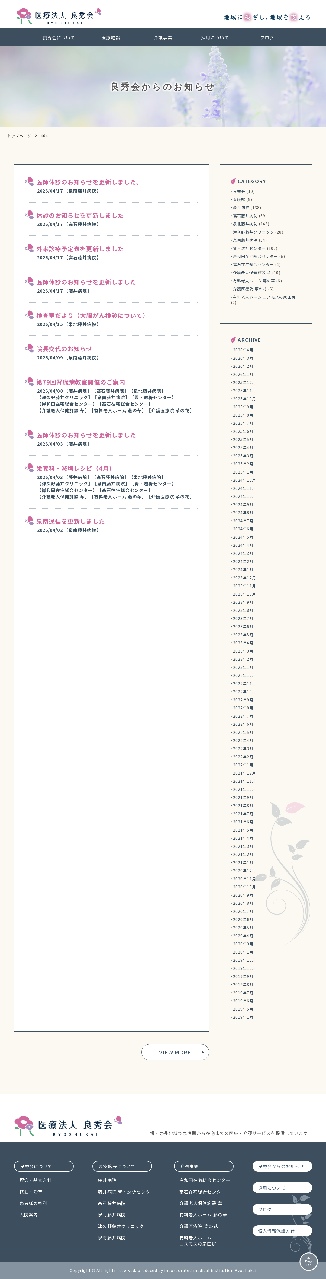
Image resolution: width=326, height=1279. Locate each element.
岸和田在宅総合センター (255, 256)
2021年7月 (243, 813)
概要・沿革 (31, 1192)
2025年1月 (243, 472)
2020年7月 (243, 911)
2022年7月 (243, 716)
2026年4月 (243, 350)
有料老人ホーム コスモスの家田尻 (264, 297)
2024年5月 (243, 537)
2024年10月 (244, 496)
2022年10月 (244, 691)
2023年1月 (243, 667)
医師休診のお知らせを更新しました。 (89, 181)
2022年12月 (244, 675)
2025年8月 (243, 415)
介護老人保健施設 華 (252, 272)
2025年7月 (243, 423)
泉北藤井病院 (245, 223)
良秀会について (59, 37)
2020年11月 (244, 878)
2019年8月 (243, 984)
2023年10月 (244, 594)
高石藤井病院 (245, 215)
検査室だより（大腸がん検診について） (92, 315)
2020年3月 (243, 944)
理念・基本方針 (36, 1180)
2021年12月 (244, 773)
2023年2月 (243, 659)
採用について (215, 37)
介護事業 (163, 37)
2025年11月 (244, 390)
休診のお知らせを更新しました (80, 215)
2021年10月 (244, 789)
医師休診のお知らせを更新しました (86, 281)
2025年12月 (244, 382)
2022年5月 (243, 732)
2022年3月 (243, 748)
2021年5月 (243, 830)
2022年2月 (243, 756)
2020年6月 (243, 919)
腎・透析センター (249, 248)
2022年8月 (243, 708)
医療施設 (111, 37)
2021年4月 (243, 838)
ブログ (267, 37)
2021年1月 (243, 862)
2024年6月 (243, 529)
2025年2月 (243, 463)
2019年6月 (243, 1000)
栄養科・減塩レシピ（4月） (75, 468)
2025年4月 (243, 447)
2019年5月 (243, 1009)
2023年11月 (244, 586)
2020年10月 (244, 887)
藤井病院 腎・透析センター (126, 1192)
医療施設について (116, 1166)
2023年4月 (243, 642)
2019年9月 (243, 976)
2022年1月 (243, 765)
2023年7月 (243, 618)
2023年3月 (243, 651)
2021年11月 (244, 781)
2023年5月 (243, 634)
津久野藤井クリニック (253, 232)
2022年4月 (243, 740)
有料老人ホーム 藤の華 (254, 280)
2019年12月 (244, 960)
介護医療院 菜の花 (250, 289)
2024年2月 (243, 561)
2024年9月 (243, 504)
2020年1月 (243, 952)
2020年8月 (243, 903)
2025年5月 (243, 439)
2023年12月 (244, 577)
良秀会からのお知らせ (281, 1166)
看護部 (239, 199)
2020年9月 (243, 895)
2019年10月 (244, 968)
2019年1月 (243, 1017)
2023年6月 (243, 626)
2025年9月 (243, 407)
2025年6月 (243, 431)
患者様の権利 (33, 1203)
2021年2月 (243, 854)
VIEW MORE (175, 1052)
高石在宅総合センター (253, 264)
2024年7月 (243, 520)
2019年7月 (243, 992)
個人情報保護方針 (276, 1230)
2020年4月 (243, 935)
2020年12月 (244, 870)
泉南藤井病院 (245, 240)
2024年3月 (243, 553)
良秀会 (239, 191)
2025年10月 (244, 398)
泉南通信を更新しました (70, 521)
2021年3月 (243, 846)
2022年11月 (244, 683)
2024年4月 (243, 545)
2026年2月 (243, 366)
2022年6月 (243, 724)
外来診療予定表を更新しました (80, 248)
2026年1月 (243, 374)
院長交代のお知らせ (64, 348)
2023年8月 (243, 610)
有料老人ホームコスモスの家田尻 (198, 1241)
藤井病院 (241, 207)
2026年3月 (243, 358)
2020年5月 (243, 927)
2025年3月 (243, 455)
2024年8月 (243, 512)
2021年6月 (243, 821)
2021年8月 (243, 805)
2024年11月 (244, 488)
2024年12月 (244, 480)
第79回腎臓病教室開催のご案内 (80, 382)
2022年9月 (243, 699)
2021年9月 (243, 797)
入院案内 (29, 1214)
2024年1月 (243, 569)
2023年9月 (243, 602)
